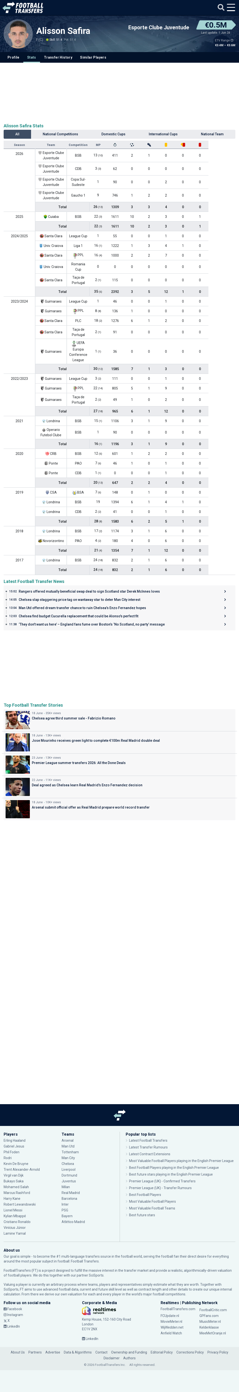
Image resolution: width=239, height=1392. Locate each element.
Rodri (8, 1158)
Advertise (52, 1352)
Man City (68, 1158)
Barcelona (69, 1199)
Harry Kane (12, 1199)
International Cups (163, 134)
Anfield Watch (171, 1333)
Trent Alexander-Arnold (22, 1169)
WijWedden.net (172, 1327)
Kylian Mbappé (15, 1216)
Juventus (69, 1181)
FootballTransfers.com (178, 1309)
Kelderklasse (209, 1327)
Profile (13, 57)
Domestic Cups (113, 134)
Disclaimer (112, 1358)
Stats (31, 57)
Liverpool (68, 1169)
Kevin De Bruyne (16, 1164)
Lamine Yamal (15, 1233)
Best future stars (142, 1215)
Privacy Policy (217, 1352)
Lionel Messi (13, 1210)
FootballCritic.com (213, 1310)
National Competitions (60, 134)
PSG (65, 1210)
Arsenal (68, 1140)
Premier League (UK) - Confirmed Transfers (162, 1181)
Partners (35, 1352)
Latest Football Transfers (148, 1140)
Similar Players (93, 57)
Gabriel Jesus (14, 1146)
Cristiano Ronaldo (17, 1222)
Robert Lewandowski (20, 1204)
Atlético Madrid (73, 1222)
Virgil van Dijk (14, 1175)
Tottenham (70, 1152)
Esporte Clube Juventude (158, 27)
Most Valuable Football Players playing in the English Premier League (181, 1161)
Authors (129, 1358)
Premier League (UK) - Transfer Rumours (160, 1188)
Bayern (67, 1216)
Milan (66, 1187)
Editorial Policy (162, 1352)
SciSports (96, 1275)
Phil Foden (11, 1152)
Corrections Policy (190, 1352)
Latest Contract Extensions (149, 1154)
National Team (212, 134)
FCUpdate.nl (170, 1316)
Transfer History (58, 57)
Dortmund (69, 1175)
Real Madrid (71, 1193)
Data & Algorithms (78, 1352)
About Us (18, 1352)
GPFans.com (209, 1316)
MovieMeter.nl (171, 1321)
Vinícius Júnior (15, 1228)
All (17, 134)
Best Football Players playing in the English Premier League (174, 1168)
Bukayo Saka (14, 1181)
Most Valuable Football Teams (152, 1208)
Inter (65, 1204)
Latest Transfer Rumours (148, 1147)
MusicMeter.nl (210, 1321)
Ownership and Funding (129, 1352)
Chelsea (68, 1164)
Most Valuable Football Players (152, 1201)
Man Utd (68, 1146)
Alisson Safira (63, 31)
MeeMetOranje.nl (212, 1333)
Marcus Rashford (17, 1193)
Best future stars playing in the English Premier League (171, 1174)
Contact (101, 1352)
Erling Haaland (14, 1140)
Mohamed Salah (16, 1187)
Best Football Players (145, 1195)
